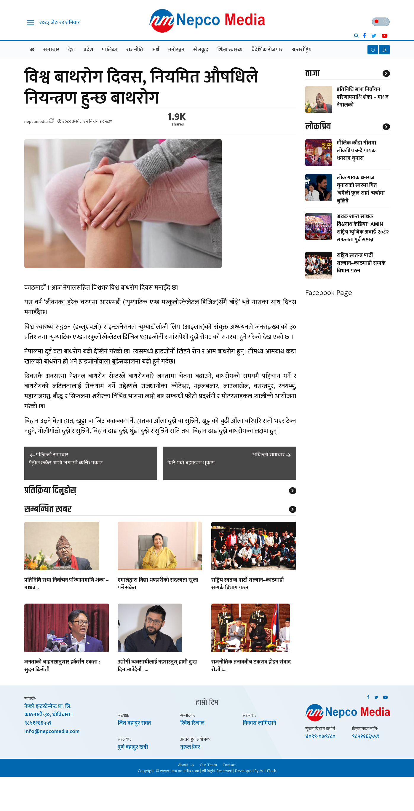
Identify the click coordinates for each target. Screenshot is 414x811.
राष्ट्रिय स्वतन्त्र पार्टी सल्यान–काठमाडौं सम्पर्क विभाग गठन (247, 585)
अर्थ (155, 49)
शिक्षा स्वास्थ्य (230, 49)
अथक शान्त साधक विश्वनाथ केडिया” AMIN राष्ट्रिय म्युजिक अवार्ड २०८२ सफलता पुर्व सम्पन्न (363, 229)
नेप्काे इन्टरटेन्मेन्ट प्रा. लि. (47, 707)
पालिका (109, 49)
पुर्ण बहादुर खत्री (133, 748)
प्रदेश (88, 49)
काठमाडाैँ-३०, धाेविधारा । (48, 716)
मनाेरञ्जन (176, 49)
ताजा (312, 73)
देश (71, 49)
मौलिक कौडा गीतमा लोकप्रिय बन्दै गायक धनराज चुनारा (356, 151)
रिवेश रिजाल (192, 724)
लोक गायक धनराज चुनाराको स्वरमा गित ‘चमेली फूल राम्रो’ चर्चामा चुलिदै (361, 190)
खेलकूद (200, 49)
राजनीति (134, 49)
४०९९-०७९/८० (320, 737)
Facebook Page (328, 293)
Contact (229, 765)
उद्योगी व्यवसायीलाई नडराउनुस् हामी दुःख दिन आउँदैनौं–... (157, 667)
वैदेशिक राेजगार (267, 49)
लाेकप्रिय (318, 127)
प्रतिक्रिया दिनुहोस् (50, 490)
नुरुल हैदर (190, 748)
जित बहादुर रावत (134, 724)
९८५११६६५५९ (38, 724)
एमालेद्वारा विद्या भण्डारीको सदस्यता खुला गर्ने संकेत (158, 585)
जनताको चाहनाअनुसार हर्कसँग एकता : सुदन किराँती (62, 667)
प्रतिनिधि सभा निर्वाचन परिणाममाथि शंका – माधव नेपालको (363, 97)
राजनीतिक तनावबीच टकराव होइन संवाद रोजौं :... (251, 667)
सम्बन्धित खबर (47, 509)
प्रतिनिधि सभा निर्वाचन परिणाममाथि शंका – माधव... (66, 585)
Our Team (208, 765)
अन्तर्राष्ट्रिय (302, 49)
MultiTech (267, 771)
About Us (186, 765)
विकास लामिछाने (259, 724)
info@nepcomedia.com (51, 732)
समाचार (51, 49)
